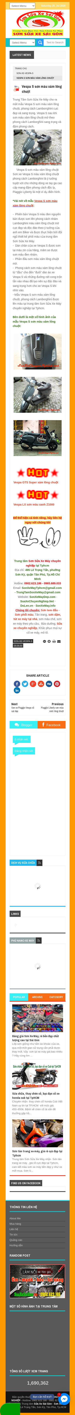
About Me (15, 1218)
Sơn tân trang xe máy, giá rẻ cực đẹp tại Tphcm (37, 1153)
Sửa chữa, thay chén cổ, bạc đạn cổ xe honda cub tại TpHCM (35, 1095)
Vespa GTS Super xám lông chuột (35, 482)
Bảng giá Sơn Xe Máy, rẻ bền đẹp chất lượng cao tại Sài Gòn (35, 1038)
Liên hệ (14, 1229)
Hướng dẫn (16, 1245)
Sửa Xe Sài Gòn (43, 1403)
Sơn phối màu (24, 614)
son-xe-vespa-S (25, 73)
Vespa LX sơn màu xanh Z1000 (33, 504)
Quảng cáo (16, 1239)
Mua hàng (15, 1223)
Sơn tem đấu (49, 610)
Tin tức (14, 1234)
